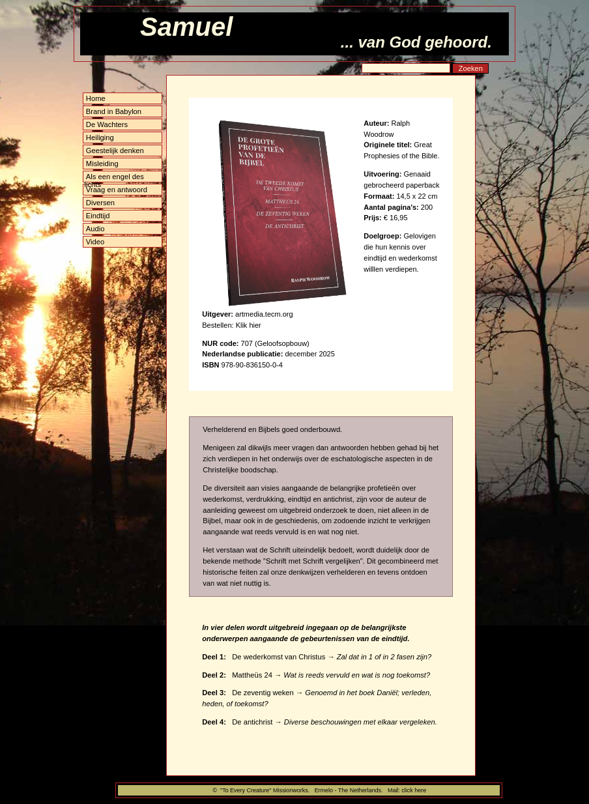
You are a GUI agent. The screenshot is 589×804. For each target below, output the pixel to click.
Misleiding (102, 163)
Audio (95, 229)
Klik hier (248, 325)
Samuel (186, 26)
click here (413, 790)
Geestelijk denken (115, 150)
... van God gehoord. (416, 42)
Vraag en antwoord (116, 190)
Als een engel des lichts (114, 177)
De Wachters (107, 124)
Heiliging (100, 137)
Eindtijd (98, 216)
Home (96, 98)
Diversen (100, 203)
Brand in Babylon (113, 111)
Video (95, 242)
